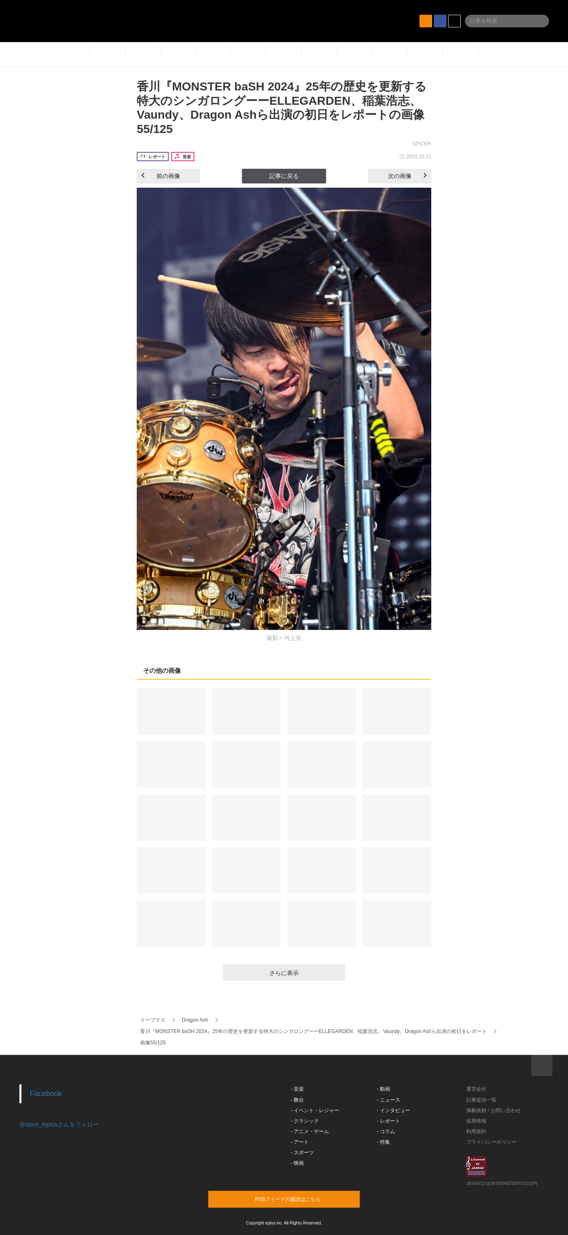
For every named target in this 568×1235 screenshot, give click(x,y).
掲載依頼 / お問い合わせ (493, 1110)
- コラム (386, 1131)
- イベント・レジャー (315, 1110)
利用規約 (476, 1131)
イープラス (152, 1020)
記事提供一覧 (481, 1100)
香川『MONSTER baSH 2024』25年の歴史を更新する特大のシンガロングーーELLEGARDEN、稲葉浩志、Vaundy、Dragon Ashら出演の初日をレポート (313, 1031)
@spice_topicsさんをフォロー (59, 1124)
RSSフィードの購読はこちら (300, 1198)
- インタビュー (393, 1110)
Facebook (46, 1093)
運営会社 (476, 1089)
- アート (300, 1142)
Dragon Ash (195, 1020)
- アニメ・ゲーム (310, 1131)
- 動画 (383, 1089)
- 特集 (383, 1142)
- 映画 (297, 1163)
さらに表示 (284, 972)
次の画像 (407, 176)
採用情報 (476, 1121)
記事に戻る (284, 176)
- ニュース (388, 1100)
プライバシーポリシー (491, 1142)
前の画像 (160, 176)
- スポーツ (302, 1152)
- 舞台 (297, 1100)
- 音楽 (297, 1089)
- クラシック (305, 1121)
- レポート (388, 1121)
